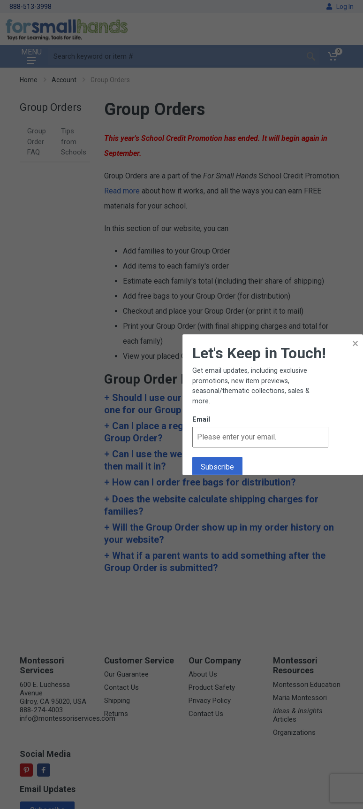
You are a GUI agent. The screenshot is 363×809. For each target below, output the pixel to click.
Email (201, 420)
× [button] (355, 343)
